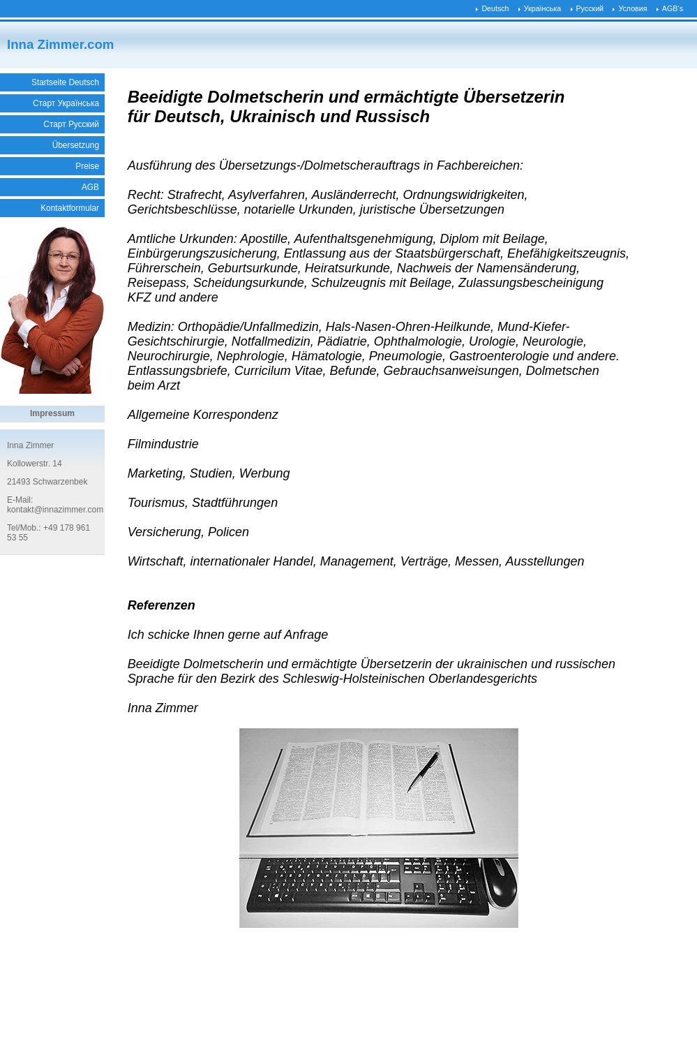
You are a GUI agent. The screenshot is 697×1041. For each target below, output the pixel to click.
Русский (590, 8)
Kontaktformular (69, 208)
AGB (90, 187)
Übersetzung (75, 145)
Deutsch (495, 8)
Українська (542, 8)
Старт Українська (66, 103)
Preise (87, 166)
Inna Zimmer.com (60, 44)
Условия (632, 8)
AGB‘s (672, 8)
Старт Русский (71, 124)
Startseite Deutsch (65, 82)
